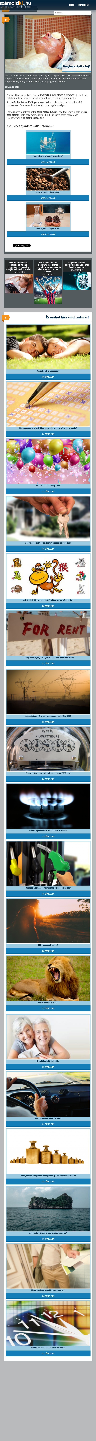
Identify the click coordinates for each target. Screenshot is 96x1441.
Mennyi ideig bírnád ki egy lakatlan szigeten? (48, 1233)
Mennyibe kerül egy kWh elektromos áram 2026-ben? (48, 773)
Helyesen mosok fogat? (48, 1002)
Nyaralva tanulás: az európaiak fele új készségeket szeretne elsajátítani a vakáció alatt (18, 266)
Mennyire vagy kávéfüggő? (48, 192)
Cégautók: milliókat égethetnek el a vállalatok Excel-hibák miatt (77, 264)
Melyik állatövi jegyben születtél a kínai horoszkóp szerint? (48, 600)
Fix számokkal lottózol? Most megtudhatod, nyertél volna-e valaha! (48, 428)
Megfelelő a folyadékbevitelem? (48, 156)
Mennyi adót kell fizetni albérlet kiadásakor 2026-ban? (48, 543)
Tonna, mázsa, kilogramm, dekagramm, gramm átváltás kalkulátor (48, 1176)
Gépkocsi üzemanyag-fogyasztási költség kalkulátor (48, 888)
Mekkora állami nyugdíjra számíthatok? (48, 1290)
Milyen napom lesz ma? (48, 945)
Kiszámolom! (48, 162)
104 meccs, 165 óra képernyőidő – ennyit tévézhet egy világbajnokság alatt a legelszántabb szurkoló (48, 267)
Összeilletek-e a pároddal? (48, 371)
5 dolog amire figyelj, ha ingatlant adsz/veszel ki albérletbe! (48, 657)
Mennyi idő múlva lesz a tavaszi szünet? (48, 1347)
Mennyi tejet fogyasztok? (48, 228)
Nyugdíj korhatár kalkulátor (48, 1061)
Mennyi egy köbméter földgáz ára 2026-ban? (48, 830)
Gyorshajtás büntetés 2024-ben (48, 1118)
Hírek (71, 4)
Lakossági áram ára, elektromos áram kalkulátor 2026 (48, 716)
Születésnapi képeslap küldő (48, 485)
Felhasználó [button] (84, 4)
